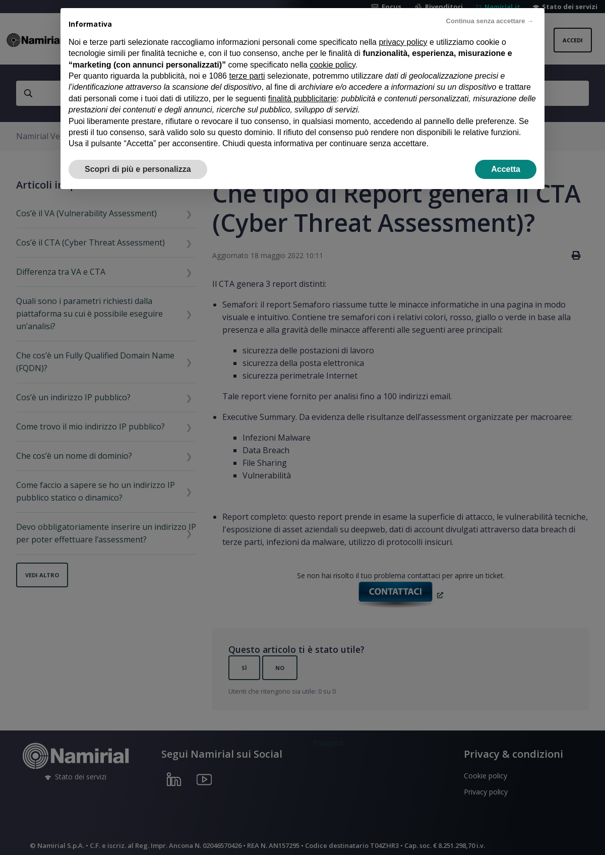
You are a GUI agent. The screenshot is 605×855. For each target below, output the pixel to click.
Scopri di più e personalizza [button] (138, 169)
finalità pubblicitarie (302, 98)
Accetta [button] (505, 169)
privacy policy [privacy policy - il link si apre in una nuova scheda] (403, 42)
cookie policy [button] (332, 64)
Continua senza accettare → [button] (489, 21)
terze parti (247, 76)
